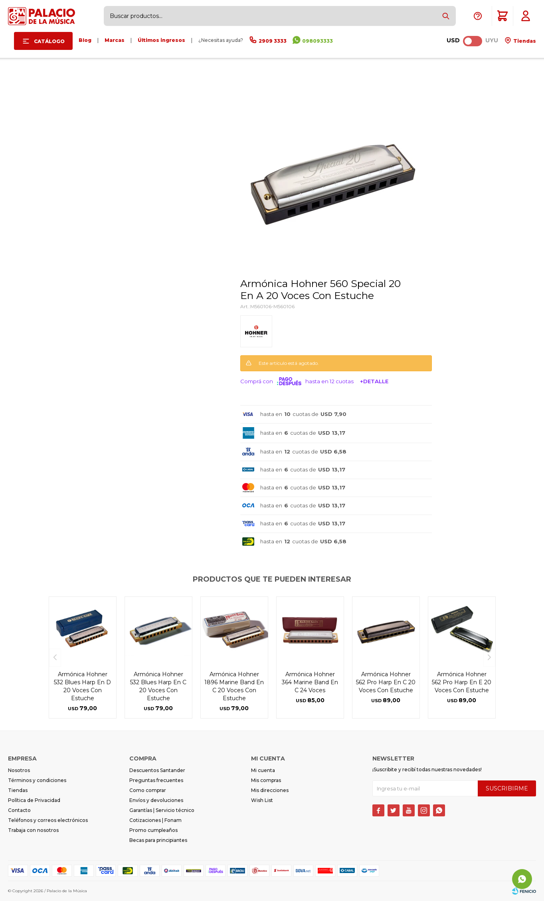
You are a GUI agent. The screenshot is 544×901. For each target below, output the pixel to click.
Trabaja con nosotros (33, 830)
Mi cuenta (263, 770)
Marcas (115, 40)
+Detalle (374, 381)
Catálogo (49, 41)
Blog (85, 40)
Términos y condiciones (37, 780)
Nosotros (19, 770)
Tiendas (524, 41)
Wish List (262, 800)
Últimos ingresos (161, 40)
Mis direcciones (270, 790)
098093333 (317, 41)
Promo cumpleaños (153, 830)
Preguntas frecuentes (156, 780)
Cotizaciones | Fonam (155, 820)
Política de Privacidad (34, 800)
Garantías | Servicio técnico (161, 810)
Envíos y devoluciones (156, 800)
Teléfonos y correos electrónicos (48, 820)
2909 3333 (273, 41)
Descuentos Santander (157, 770)
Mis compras (266, 780)
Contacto (19, 810)
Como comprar (147, 790)
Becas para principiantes (158, 840)
